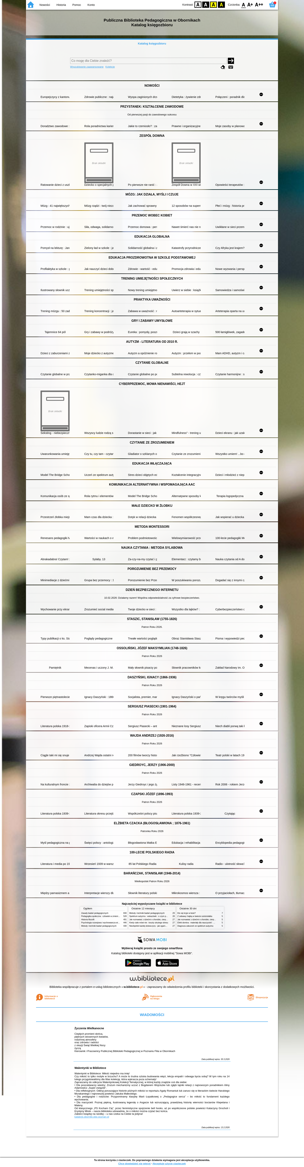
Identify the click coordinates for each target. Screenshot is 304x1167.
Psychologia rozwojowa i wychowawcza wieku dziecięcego (106, 923)
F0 (243, 4)
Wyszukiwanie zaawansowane (87, 66)
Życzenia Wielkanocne (89, 1028)
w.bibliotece (133, 986)
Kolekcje (110, 66)
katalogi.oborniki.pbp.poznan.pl (91, 1116)
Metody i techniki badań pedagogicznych (99, 926)
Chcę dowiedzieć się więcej (134, 1163)
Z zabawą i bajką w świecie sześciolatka (194, 916)
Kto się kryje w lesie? (186, 913)
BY (221, 4)
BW (205, 4)
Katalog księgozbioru (152, 43)
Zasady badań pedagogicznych (94, 913)
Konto (91, 4)
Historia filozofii (87, 919)
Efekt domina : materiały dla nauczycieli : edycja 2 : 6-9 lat (202, 923)
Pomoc (76, 4)
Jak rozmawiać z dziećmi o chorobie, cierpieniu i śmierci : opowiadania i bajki (162, 919)
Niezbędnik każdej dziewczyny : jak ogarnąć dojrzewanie (153, 926)
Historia (61, 4)
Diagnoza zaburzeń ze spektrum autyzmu (195, 926)
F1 (250, 4)
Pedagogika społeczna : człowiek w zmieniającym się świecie (107, 916)
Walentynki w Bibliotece (90, 1067)
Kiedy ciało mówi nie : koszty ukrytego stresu (148, 923)
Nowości (45, 4)
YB (214, 4)
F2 (259, 4)
